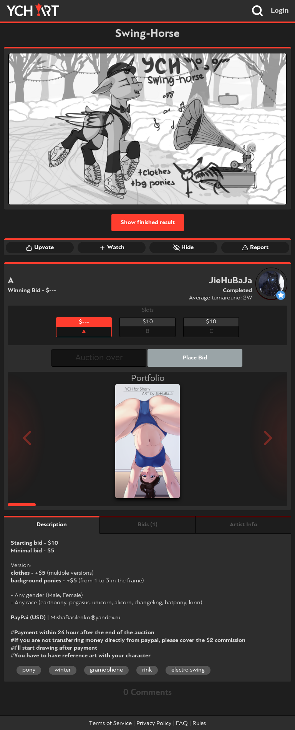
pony (28, 670)
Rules (199, 723)
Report (255, 247)
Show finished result (148, 222)
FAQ (182, 723)
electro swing (188, 670)
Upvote (40, 247)
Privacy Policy (153, 723)
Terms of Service (110, 723)
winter (63, 670)
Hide (183, 247)
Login (280, 11)
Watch (111, 247)
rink (147, 670)
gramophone (106, 670)
